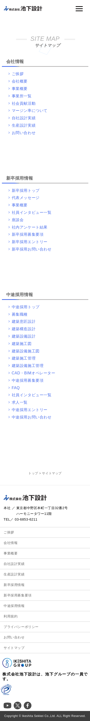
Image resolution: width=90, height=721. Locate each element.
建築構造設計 (24, 329)
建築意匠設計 (24, 321)
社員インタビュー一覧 (32, 212)
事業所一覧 (22, 96)
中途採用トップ (26, 307)
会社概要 (20, 81)
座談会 (18, 220)
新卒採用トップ (26, 190)
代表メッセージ (26, 198)
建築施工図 (22, 344)
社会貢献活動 (24, 103)
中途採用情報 (14, 606)
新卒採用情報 (14, 585)
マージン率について (30, 111)
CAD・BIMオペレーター (33, 373)
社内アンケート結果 (30, 227)
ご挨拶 (18, 74)
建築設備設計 (24, 336)
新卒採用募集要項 (28, 234)
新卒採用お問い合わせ (32, 249)
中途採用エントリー (30, 410)
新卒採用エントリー (30, 242)
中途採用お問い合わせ (32, 417)
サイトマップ (14, 648)
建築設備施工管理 (28, 366)
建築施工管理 (24, 358)
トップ (33, 473)
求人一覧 (20, 402)
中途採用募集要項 (28, 380)
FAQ (16, 388)
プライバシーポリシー (21, 627)
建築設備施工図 (26, 351)
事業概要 (20, 89)
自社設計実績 (24, 118)
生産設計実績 (24, 125)
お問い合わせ (24, 133)
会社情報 (11, 543)
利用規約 (11, 616)
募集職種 (20, 314)
